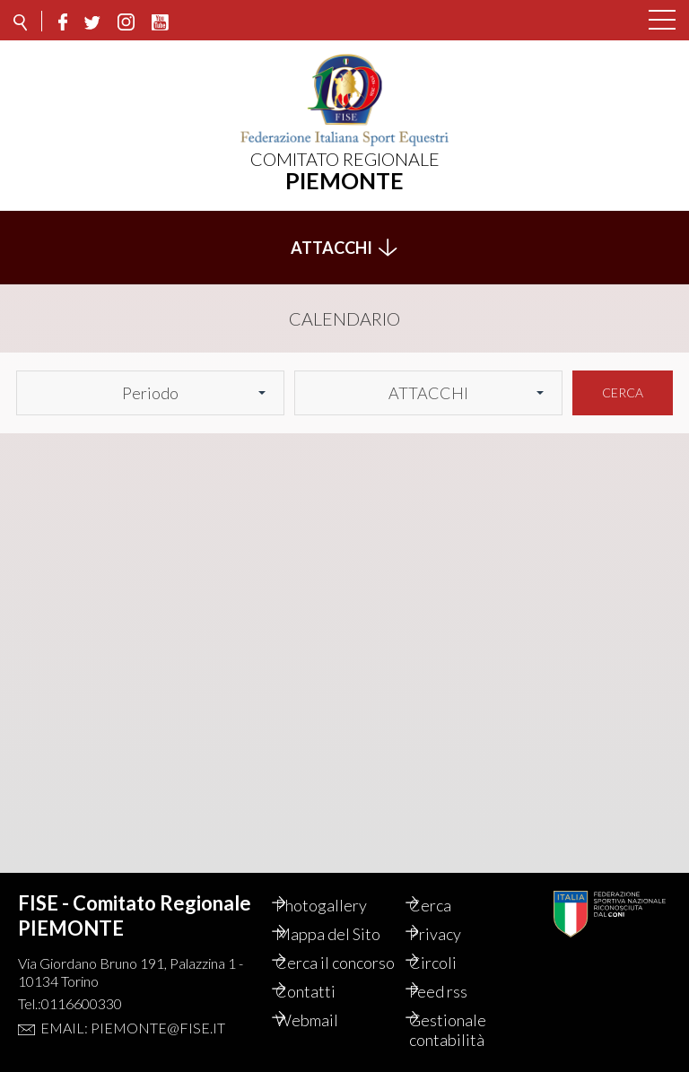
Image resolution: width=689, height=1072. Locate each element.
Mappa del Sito (346, 914)
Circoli (451, 943)
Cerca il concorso (325, 952)
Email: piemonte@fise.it (132, 1007)
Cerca (622, 382)
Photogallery (340, 885)
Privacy (454, 914)
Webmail (325, 1020)
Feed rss (457, 991)
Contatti (324, 991)
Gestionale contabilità (466, 1030)
